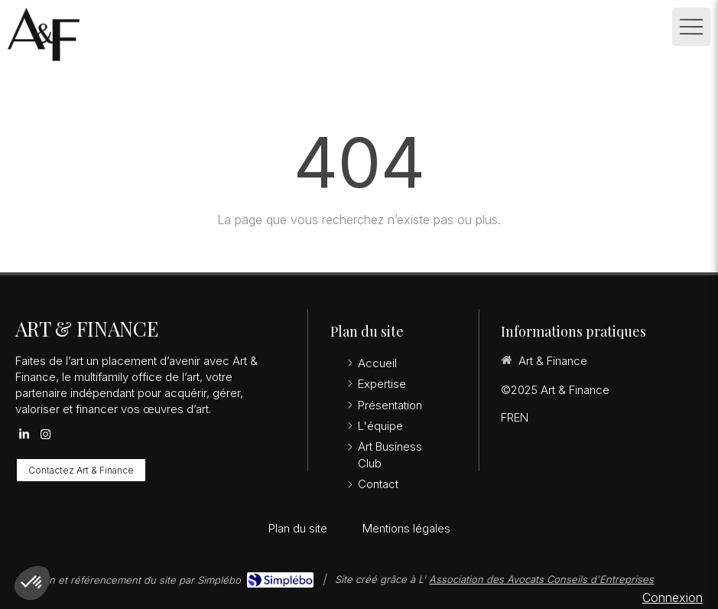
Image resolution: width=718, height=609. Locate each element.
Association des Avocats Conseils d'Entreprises (541, 579)
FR (507, 417)
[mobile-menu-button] (691, 27)
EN (521, 417)
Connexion (672, 597)
